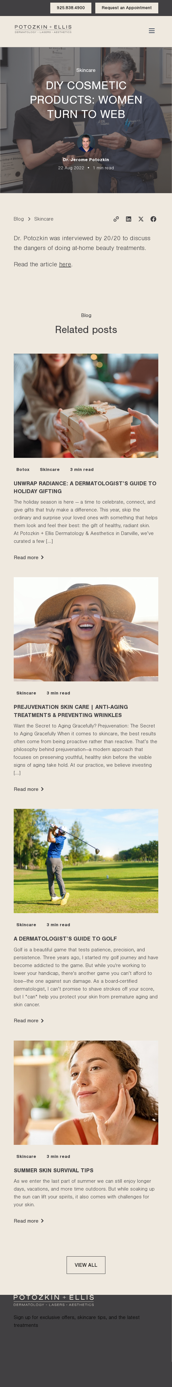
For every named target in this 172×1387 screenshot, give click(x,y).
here (65, 265)
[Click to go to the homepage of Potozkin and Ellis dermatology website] (43, 30)
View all (86, 1265)
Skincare (86, 71)
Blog (19, 219)
